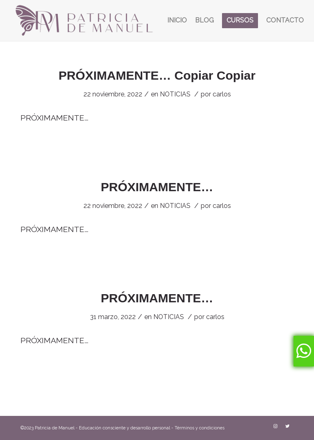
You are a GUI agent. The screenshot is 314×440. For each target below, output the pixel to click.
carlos (222, 94)
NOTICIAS (175, 94)
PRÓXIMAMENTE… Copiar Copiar (157, 75)
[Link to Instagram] (275, 426)
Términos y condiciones (199, 428)
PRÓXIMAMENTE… (157, 187)
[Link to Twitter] (287, 426)
